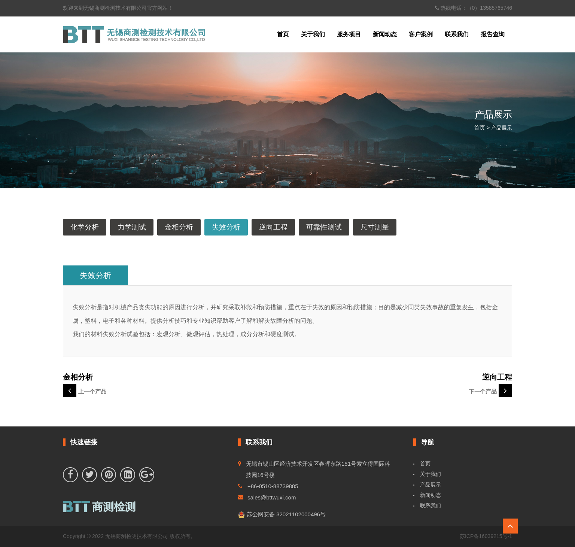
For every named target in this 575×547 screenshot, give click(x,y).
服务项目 (349, 34)
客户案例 (421, 34)
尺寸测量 (374, 227)
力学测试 (132, 227)
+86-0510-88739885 (272, 486)
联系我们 (457, 34)
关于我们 (313, 34)
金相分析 (179, 227)
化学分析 (84, 227)
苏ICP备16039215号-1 (486, 536)
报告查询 (493, 34)
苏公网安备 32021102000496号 (282, 514)
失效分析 (226, 227)
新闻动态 (385, 34)
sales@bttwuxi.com (271, 497)
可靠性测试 (324, 227)
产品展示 (430, 484)
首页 (283, 34)
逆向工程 (273, 227)
